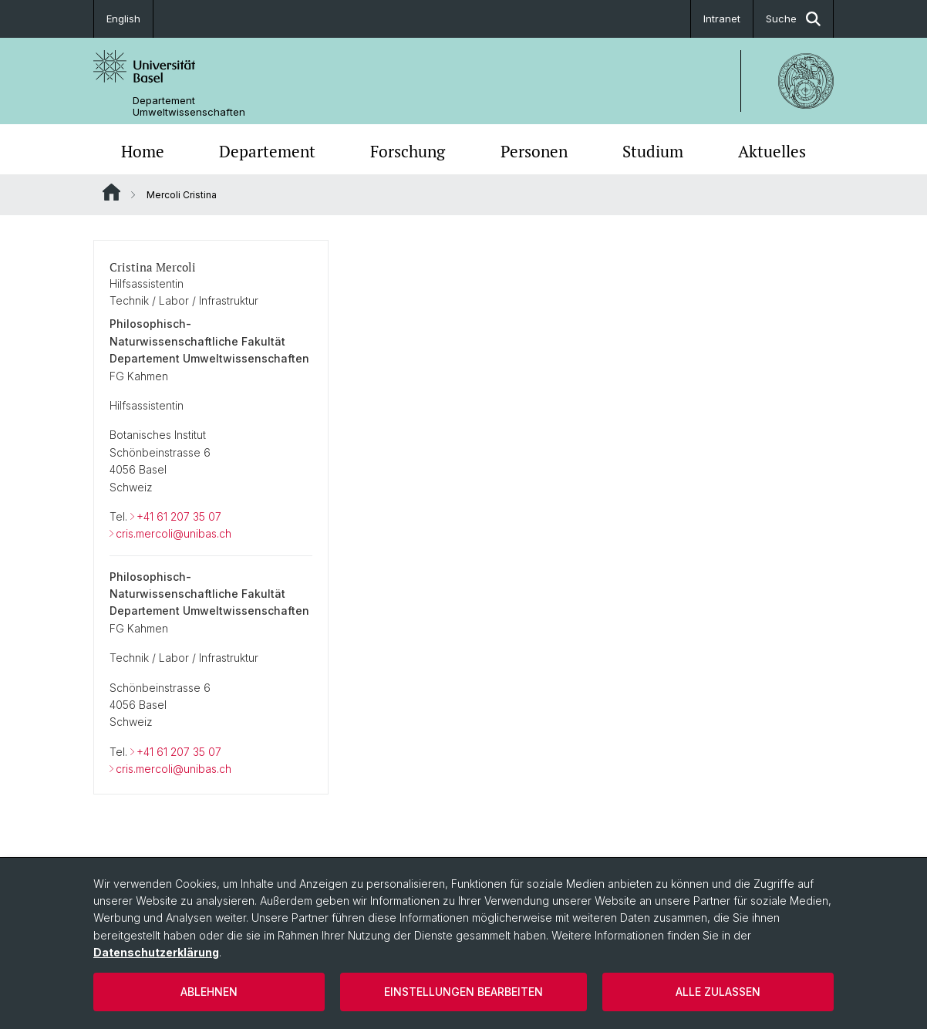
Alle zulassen (718, 991)
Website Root (111, 192)
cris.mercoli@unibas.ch (173, 533)
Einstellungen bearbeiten (463, 991)
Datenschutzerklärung (156, 952)
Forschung (407, 151)
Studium (652, 151)
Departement (267, 151)
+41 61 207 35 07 (179, 516)
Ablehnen (209, 991)
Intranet (721, 18)
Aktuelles (772, 151)
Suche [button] (793, 19)
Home (142, 151)
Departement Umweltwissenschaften (189, 106)
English (123, 18)
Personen (534, 151)
